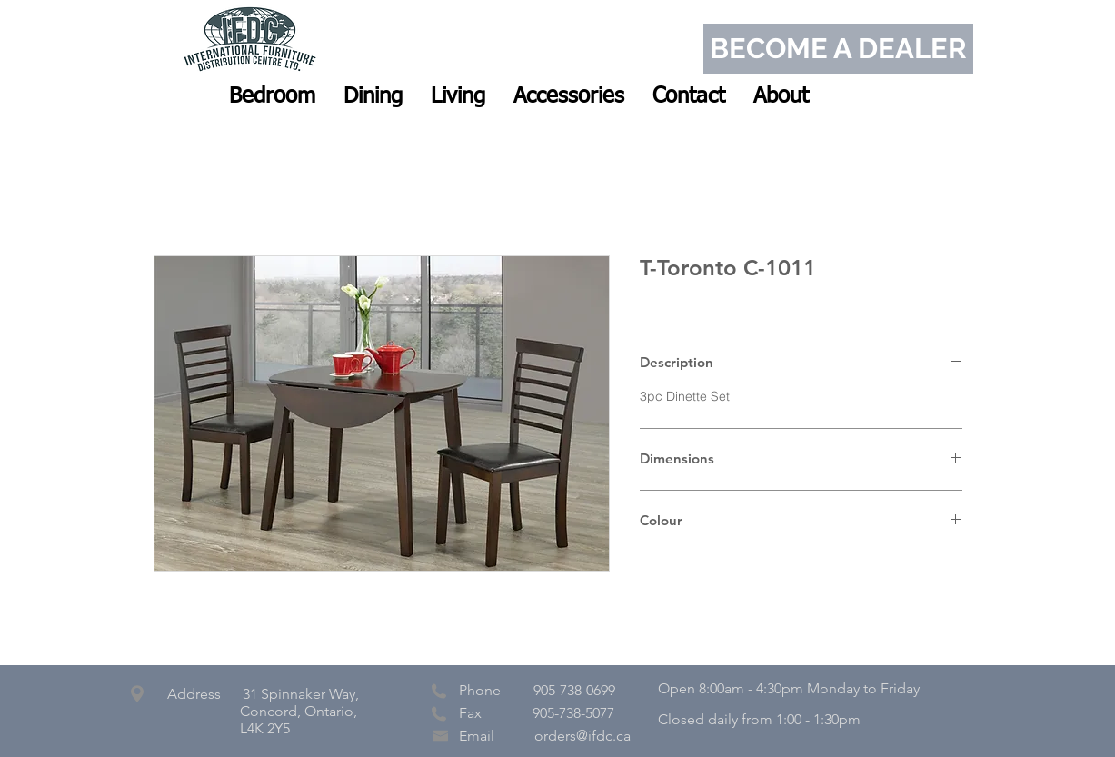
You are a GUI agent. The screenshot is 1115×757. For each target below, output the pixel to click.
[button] (272, 96)
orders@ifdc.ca (582, 735)
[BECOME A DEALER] (838, 49)
